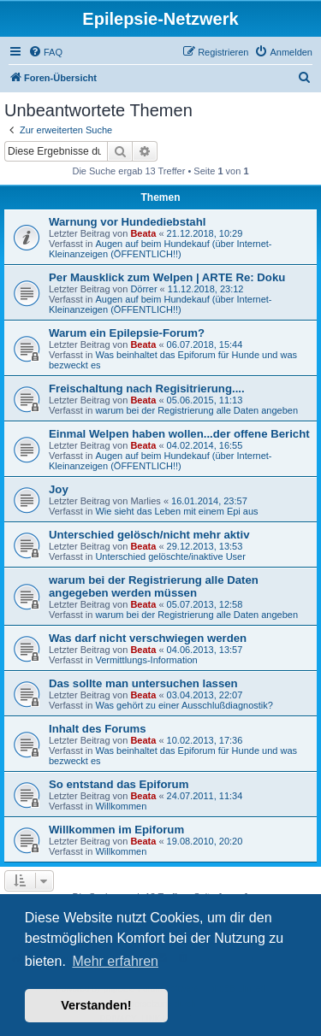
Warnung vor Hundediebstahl (127, 221)
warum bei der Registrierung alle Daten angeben (196, 410)
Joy (58, 489)
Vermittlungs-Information (146, 660)
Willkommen (120, 806)
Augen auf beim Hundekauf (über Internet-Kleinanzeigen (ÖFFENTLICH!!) (160, 248)
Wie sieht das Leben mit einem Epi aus (176, 511)
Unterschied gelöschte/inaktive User (170, 556)
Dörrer (143, 289)
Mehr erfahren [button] (115, 961)
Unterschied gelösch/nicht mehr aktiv (149, 534)
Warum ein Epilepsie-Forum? (127, 333)
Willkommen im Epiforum (116, 829)
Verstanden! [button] (96, 1005)
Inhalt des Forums (97, 728)
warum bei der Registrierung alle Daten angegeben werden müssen (154, 586)
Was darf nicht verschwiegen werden (148, 638)
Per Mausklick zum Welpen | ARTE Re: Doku (167, 277)
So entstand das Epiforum (118, 784)
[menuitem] (45, 52)
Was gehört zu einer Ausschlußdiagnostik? (183, 705)
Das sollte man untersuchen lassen (143, 683)
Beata (143, 233)
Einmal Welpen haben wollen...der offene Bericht (179, 433)
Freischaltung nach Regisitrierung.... (147, 388)
